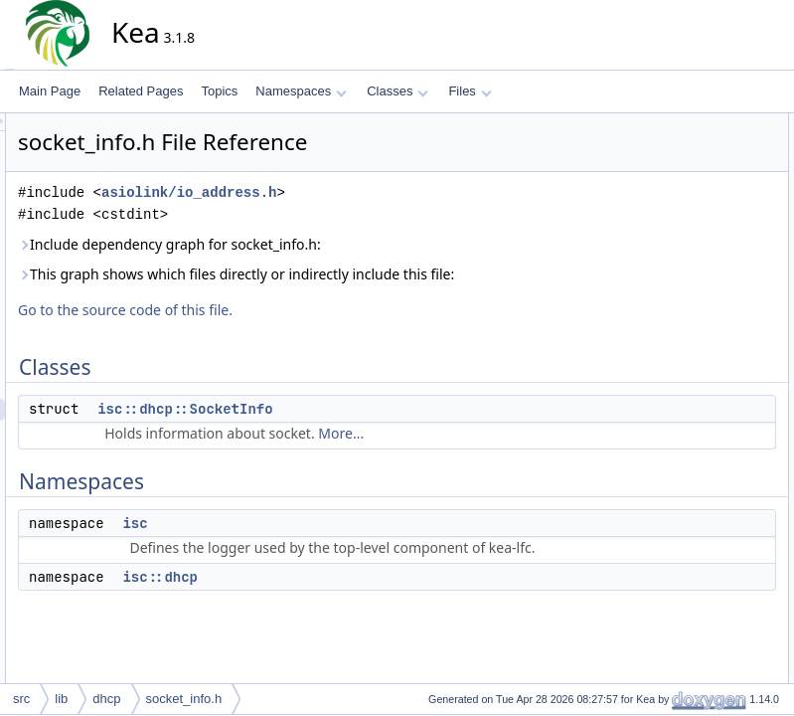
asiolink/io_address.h (367, 192)
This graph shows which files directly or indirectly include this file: (387, 285)
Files (469, 91)
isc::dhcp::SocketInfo (363, 431)
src (21, 698)
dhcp (106, 698)
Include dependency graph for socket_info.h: (348, 244)
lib (61, 698)
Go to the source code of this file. (304, 331)
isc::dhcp (339, 620)
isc (313, 545)
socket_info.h (184, 698)
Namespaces (300, 91)
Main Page (49, 91)
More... (520, 455)
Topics (219, 91)
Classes (397, 91)
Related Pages (140, 91)
